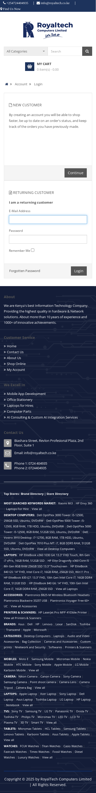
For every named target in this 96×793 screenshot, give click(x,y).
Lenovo (47, 624)
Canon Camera (50, 676)
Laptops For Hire (17, 509)
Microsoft (40, 630)
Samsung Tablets (74, 729)
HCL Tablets (52, 729)
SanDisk (71, 624)
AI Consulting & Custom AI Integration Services (42, 417)
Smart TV (37, 722)
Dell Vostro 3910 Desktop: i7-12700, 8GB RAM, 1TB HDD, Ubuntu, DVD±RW (46, 537)
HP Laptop (84, 699)
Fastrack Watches (15, 752)
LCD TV (75, 717)
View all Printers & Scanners (22, 618)
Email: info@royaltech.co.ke (35, 453)
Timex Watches (39, 752)
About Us (14, 358)
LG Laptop (66, 699)
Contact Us (15, 352)
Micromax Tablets (30, 729)
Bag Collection (31, 641)
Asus (21, 624)
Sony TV (17, 711)
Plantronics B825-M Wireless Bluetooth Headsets (57, 595)
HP (37, 624)
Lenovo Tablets (14, 734)
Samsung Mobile (42, 659)
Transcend (13, 630)
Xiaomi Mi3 (65, 503)
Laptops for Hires (20, 405)
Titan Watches (51, 746)
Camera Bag (24, 688)
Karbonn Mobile (15, 670)
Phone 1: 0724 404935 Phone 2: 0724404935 (30, 465)
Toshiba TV (11, 717)
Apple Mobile (63, 664)
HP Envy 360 (84, 503)
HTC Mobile (23, 664)
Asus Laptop (24, 699)
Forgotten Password (24, 270)
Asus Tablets (60, 734)
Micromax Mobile (68, 659)
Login (38, 84)
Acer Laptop (48, 694)
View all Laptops (67, 589)
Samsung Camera (15, 682)
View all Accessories (24, 606)
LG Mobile (82, 664)
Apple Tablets (81, 734)
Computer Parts (19, 411)
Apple (27, 630)
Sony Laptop (67, 694)
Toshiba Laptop (46, 699)
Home (11, 346)
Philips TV (28, 717)
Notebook (12, 705)
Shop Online (16, 363)
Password (16, 230)
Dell (30, 624)
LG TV (48, 711)
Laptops (59, 636)
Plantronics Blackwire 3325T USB (25, 600)
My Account (16, 369)
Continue (75, 172)
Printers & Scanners (78, 647)
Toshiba (85, 624)
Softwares (55, 647)
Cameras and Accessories (60, 641)
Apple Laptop (28, 694)
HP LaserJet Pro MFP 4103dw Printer (62, 612)
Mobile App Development (26, 393)
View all (37, 509)
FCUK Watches (29, 746)
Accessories (11, 641)
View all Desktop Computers (56, 549)
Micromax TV (46, 717)
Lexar (59, 624)
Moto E (23, 659)
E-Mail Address (19, 211)
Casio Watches (72, 746)
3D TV (24, 722)
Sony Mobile (43, 664)
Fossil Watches (62, 752)
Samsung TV (33, 711)
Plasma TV (10, 722)
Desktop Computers (37, 636)
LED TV (62, 717)
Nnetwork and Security (30, 647)
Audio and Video (78, 636)
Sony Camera (72, 676)
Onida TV (82, 711)
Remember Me (19, 250)
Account (21, 84)
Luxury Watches (28, 757)
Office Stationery (20, 399)
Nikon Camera (27, 676)
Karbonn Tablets (38, 734)
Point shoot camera (43, 682)
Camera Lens (67, 682)
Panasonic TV (64, 711)
